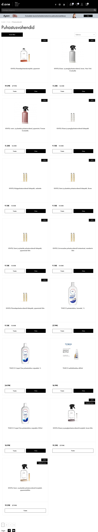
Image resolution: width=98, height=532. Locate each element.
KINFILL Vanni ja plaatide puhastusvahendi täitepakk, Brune (73, 188)
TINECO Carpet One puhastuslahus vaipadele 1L (25, 368)
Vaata (14, 91)
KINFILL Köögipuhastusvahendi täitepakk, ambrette (25, 188)
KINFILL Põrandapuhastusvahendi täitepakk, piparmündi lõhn (25, 308)
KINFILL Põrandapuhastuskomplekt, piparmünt (25, 68)
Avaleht (3, 22)
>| (14, 525)
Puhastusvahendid (17, 22)
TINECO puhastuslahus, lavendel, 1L (73, 308)
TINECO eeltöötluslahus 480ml (73, 368)
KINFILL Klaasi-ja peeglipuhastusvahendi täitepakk (73, 128)
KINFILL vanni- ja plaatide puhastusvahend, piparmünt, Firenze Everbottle (25, 129)
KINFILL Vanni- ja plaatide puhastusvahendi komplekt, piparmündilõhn (25, 489)
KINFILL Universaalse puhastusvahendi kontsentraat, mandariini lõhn (73, 249)
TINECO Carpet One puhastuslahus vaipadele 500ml (25, 428)
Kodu (8, 22)
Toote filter (12, 35)
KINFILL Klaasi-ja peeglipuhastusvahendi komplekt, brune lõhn (73, 428)
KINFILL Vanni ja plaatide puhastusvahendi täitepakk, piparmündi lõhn (25, 249)
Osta (35, 91)
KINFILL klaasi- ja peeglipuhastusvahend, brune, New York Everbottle (72, 69)
